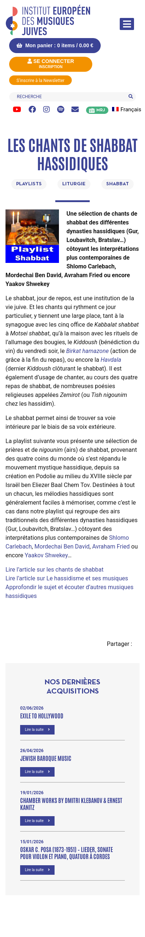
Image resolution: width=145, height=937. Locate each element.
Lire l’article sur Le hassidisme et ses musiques (66, 578)
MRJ (100, 110)
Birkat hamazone (87, 350)
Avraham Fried (111, 546)
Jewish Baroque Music (45, 758)
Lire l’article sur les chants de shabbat (54, 569)
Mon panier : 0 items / (54, 45)
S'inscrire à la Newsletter (40, 80)
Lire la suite (37, 730)
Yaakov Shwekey (46, 555)
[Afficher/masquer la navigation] (127, 24)
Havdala (111, 359)
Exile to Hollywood (41, 715)
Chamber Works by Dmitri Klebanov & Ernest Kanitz (71, 803)
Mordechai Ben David (62, 546)
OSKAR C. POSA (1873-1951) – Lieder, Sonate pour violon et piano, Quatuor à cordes (66, 852)
